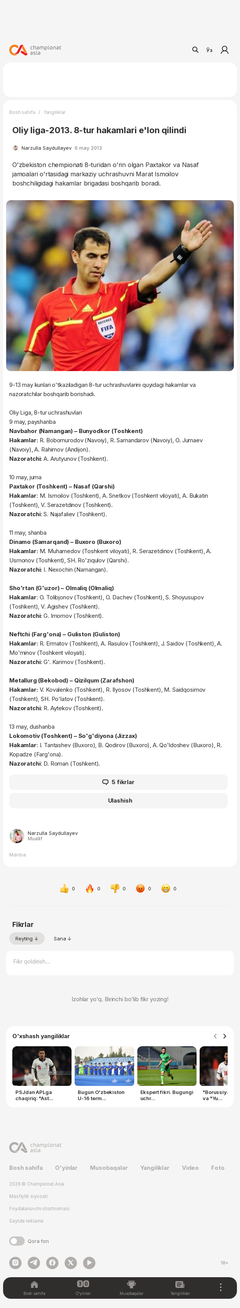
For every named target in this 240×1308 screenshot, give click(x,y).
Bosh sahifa (22, 112)
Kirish (224, 50)
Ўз (209, 50)
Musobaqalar (109, 1167)
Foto (217, 1167)
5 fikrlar (118, 782)
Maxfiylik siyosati (28, 1196)
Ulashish (120, 800)
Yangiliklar (54, 112)
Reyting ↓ (26, 938)
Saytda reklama (26, 1221)
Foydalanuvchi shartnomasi (39, 1208)
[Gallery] (120, 1075)
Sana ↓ (63, 938)
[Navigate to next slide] (225, 1037)
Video (190, 1167)
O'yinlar (66, 1167)
